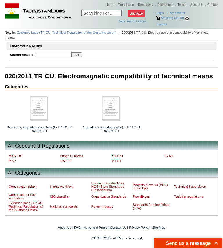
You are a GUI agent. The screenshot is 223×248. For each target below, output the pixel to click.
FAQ (77, 227)
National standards (64, 206)
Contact (212, 4)
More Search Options (133, 21)
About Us (196, 4)
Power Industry (102, 206)
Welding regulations (188, 196)
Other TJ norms (71, 156)
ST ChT (117, 156)
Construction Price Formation (22, 196)
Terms (181, 4)
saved (162, 24)
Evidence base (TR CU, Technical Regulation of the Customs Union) (66, 32)
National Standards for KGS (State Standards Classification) (107, 186)
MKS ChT (16, 156)
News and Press (95, 227)
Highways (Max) (61, 186)
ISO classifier (59, 196)
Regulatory (145, 4)
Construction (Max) (23, 186)
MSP (12, 160)
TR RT (168, 156)
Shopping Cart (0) (172, 18)
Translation (126, 4)
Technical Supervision (190, 186)
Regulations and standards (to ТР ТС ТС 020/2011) (111, 128)
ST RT (116, 160)
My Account (177, 13)
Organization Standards (108, 196)
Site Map (158, 227)
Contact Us (118, 227)
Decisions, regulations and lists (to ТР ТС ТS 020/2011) (39, 128)
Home (110, 4)
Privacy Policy (139, 227)
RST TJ (65, 160)
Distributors (165, 4)
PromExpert (141, 196)
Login (160, 13)
